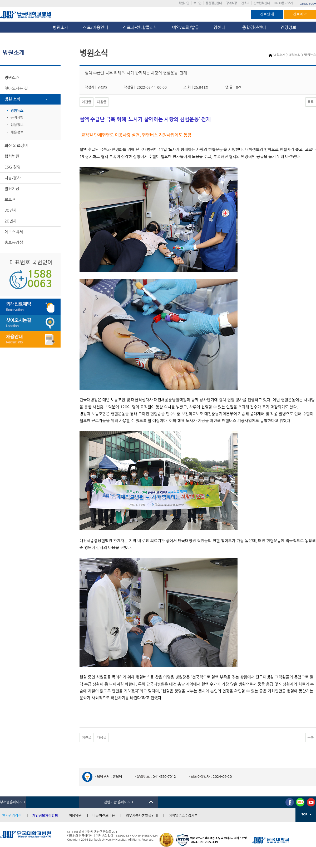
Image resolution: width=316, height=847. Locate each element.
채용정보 (17, 132)
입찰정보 (17, 125)
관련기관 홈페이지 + (119, 802)
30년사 (10, 210)
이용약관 (75, 815)
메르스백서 (13, 232)
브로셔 (10, 199)
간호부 (245, 3)
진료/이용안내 (95, 27)
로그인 (197, 3)
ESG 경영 (12, 167)
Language (308, 3)
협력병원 (11, 156)
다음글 (102, 102)
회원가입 (183, 3)
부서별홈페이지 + (13, 802)
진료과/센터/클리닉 (140, 27)
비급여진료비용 (103, 815)
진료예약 (300, 14)
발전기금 (11, 189)
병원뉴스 (17, 110)
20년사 (10, 221)
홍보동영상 (13, 242)
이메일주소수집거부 (183, 815)
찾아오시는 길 (16, 88)
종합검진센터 (214, 3)
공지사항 (17, 117)
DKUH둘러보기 (283, 3)
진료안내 (267, 14)
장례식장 (231, 3)
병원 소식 (12, 99)
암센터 (221, 27)
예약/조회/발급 (185, 27)
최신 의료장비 (16, 145)
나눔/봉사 (12, 178)
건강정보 (288, 27)
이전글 (86, 102)
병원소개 (60, 27)
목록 (311, 102)
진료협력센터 (261, 3)
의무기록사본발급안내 (142, 815)
